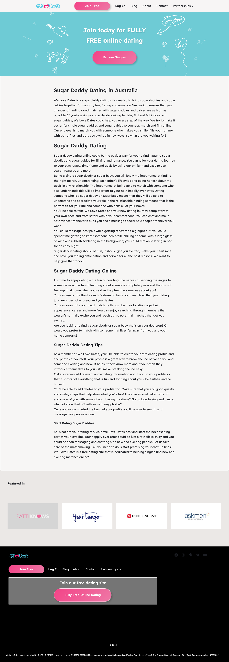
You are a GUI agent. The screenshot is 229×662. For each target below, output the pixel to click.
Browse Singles (114, 57)
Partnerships (182, 6)
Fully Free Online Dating (83, 595)
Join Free (92, 6)
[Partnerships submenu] (192, 6)
